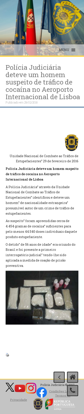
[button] (64, 50)
